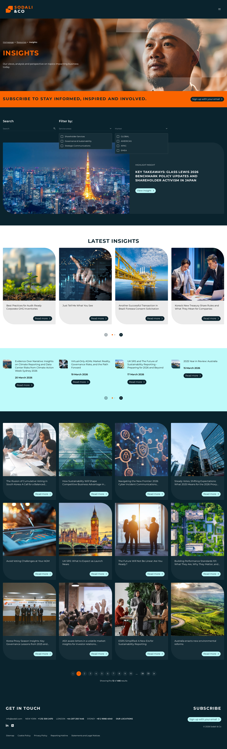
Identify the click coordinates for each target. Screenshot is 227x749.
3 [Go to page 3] (90, 673)
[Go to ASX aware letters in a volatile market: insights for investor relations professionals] (85, 642)
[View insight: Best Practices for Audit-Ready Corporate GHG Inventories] (29, 274)
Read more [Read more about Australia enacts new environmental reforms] (211, 654)
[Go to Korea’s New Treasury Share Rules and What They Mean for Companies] (198, 307)
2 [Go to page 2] (84, 673)
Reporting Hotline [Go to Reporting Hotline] (59, 735)
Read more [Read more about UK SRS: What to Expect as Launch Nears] (99, 574)
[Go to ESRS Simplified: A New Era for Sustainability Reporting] (141, 642)
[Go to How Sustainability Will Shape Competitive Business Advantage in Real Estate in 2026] (85, 483)
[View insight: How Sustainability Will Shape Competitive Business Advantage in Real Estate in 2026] (85, 449)
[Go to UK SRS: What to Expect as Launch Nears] (85, 563)
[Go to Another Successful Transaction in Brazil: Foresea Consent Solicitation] (141, 307)
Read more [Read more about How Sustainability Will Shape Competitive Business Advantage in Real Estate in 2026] (99, 494)
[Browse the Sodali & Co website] (19, 9)
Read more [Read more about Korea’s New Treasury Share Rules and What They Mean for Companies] (211, 319)
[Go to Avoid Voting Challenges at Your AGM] (29, 563)
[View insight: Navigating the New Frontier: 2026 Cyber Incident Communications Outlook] (141, 449)
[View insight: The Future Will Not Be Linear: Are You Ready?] (141, 529)
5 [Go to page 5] (101, 673)
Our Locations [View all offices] (124, 719)
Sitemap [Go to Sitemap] (10, 735)
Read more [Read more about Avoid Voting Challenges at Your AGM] (43, 574)
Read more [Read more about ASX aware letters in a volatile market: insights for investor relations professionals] (99, 654)
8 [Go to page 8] (119, 673)
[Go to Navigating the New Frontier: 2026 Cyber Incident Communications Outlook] (141, 483)
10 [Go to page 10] (131, 673)
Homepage (8, 42)
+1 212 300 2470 (45, 719)
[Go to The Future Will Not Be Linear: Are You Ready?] (141, 563)
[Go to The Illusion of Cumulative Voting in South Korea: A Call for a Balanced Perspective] (29, 483)
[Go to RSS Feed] (12, 725)
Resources (21, 42)
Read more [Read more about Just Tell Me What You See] (99, 319)
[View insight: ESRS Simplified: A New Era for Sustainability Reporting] (141, 609)
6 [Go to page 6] (107, 673)
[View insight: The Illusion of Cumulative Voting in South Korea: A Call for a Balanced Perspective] (29, 449)
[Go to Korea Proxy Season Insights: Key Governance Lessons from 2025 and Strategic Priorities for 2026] (29, 642)
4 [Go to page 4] (96, 673)
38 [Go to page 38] (142, 673)
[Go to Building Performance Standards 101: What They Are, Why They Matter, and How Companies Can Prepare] (197, 563)
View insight (146, 191)
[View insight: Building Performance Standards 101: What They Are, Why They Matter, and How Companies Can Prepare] (197, 529)
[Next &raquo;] (154, 673)
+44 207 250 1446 (75, 719)
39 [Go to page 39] (148, 673)
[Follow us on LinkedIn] (7, 725)
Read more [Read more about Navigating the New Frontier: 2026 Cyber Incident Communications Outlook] (155, 494)
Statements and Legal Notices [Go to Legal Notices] (85, 735)
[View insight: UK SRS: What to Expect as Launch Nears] (85, 529)
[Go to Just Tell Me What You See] (85, 307)
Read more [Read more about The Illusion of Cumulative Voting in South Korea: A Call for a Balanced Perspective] (43, 494)
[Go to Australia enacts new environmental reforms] (197, 642)
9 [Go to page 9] (125, 673)
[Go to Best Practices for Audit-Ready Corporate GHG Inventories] (29, 307)
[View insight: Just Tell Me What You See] (85, 274)
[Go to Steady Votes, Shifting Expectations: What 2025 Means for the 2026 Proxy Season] (197, 483)
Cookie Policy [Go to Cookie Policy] (24, 735)
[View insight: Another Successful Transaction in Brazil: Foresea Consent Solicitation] (141, 274)
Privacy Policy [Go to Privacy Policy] (40, 735)
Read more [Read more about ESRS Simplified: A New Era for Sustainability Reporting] (155, 654)
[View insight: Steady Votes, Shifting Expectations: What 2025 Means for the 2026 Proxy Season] (197, 449)
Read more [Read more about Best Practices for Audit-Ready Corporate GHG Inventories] (43, 319)
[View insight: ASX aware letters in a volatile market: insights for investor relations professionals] (85, 609)
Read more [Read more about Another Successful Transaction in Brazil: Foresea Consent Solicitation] (155, 319)
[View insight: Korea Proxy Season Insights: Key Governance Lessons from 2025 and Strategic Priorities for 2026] (29, 609)
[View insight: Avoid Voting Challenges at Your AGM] (29, 529)
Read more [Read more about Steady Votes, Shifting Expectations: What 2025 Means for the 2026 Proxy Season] (211, 494)
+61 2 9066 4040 (104, 719)
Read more (25, 385)
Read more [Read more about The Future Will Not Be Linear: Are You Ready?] (155, 574)
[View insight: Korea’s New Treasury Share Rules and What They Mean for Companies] (197, 274)
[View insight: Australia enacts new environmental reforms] (197, 609)
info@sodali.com (14, 719)
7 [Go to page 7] (113, 673)
